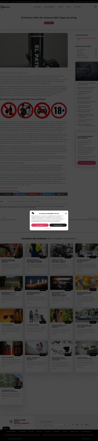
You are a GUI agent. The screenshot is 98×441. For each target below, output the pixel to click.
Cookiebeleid (48, 228)
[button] (66, 213)
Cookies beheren (58, 225)
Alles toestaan (40, 225)
